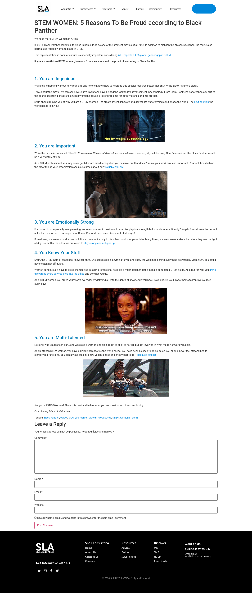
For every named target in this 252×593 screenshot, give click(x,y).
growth (92, 417)
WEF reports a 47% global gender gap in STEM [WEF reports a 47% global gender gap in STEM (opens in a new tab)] (144, 55)
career (64, 417)
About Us (67, 8)
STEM (115, 417)
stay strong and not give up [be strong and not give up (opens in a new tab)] (99, 243)
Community (156, 8)
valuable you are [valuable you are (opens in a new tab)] (114, 167)
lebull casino (118, 589)
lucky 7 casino (134, 589)
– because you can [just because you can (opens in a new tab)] (146, 354)
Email (38, 492)
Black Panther (51, 417)
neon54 (147, 589)
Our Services (88, 8)
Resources (175, 8)
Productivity (104, 417)
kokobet (105, 589)
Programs (108, 8)
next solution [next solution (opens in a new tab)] (202, 102)
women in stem (129, 417)
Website (39, 505)
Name (38, 479)
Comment (40, 438)
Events (125, 8)
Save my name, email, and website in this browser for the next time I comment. (82, 518)
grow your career (77, 417)
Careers (140, 8)
